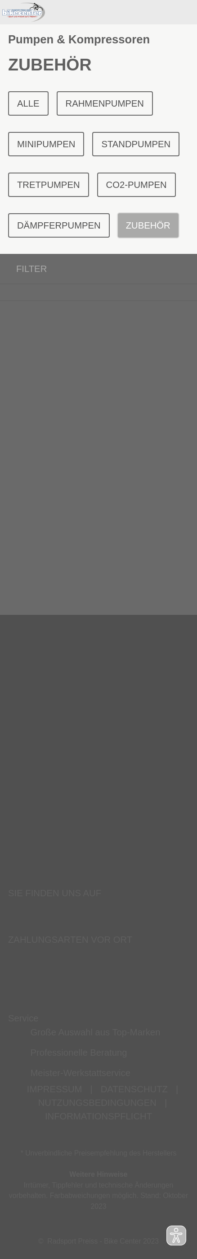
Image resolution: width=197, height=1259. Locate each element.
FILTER (23, 269)
